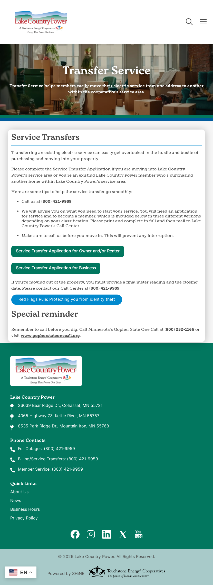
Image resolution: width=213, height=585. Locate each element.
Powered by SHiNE (65, 574)
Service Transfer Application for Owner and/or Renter (68, 251)
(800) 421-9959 (59, 449)
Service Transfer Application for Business (56, 268)
